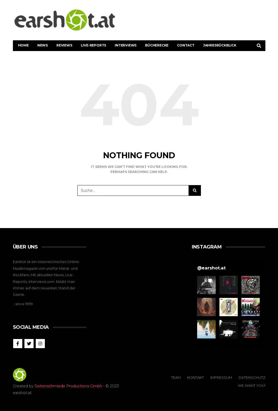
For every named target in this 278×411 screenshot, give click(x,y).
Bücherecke (156, 45)
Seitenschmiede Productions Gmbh (68, 386)
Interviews (125, 45)
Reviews (64, 45)
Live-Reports (93, 45)
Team (176, 377)
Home (23, 45)
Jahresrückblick (219, 45)
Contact (185, 45)
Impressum (221, 377)
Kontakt (195, 377)
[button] (206, 285)
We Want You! (251, 385)
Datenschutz (252, 377)
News (42, 45)
